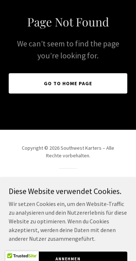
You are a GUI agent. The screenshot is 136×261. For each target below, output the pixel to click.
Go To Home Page (68, 83)
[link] (68, 190)
